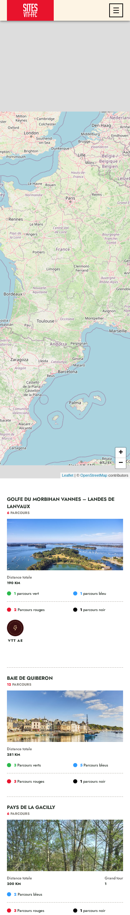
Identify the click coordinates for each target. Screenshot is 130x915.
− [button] (121, 463)
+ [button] (121, 453)
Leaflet (67, 475)
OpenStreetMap (93, 475)
